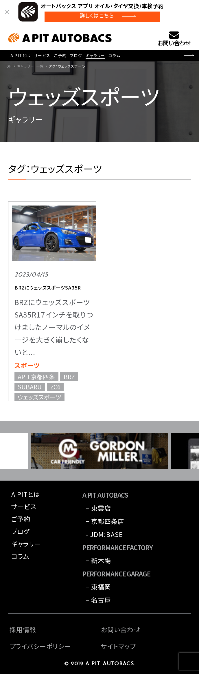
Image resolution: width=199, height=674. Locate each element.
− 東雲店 (98, 507)
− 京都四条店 (105, 521)
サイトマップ (118, 646)
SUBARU (30, 387)
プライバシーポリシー (40, 646)
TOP (8, 66)
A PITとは (20, 55)
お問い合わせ (173, 42)
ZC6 (55, 387)
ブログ (76, 55)
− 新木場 (98, 560)
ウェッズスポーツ (39, 397)
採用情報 (23, 629)
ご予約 (60, 55)
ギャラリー (95, 55)
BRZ (69, 376)
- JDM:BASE (104, 534)
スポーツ (27, 365)
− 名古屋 (98, 599)
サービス (42, 55)
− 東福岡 (98, 586)
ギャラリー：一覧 (30, 66)
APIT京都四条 (36, 376)
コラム (114, 55)
